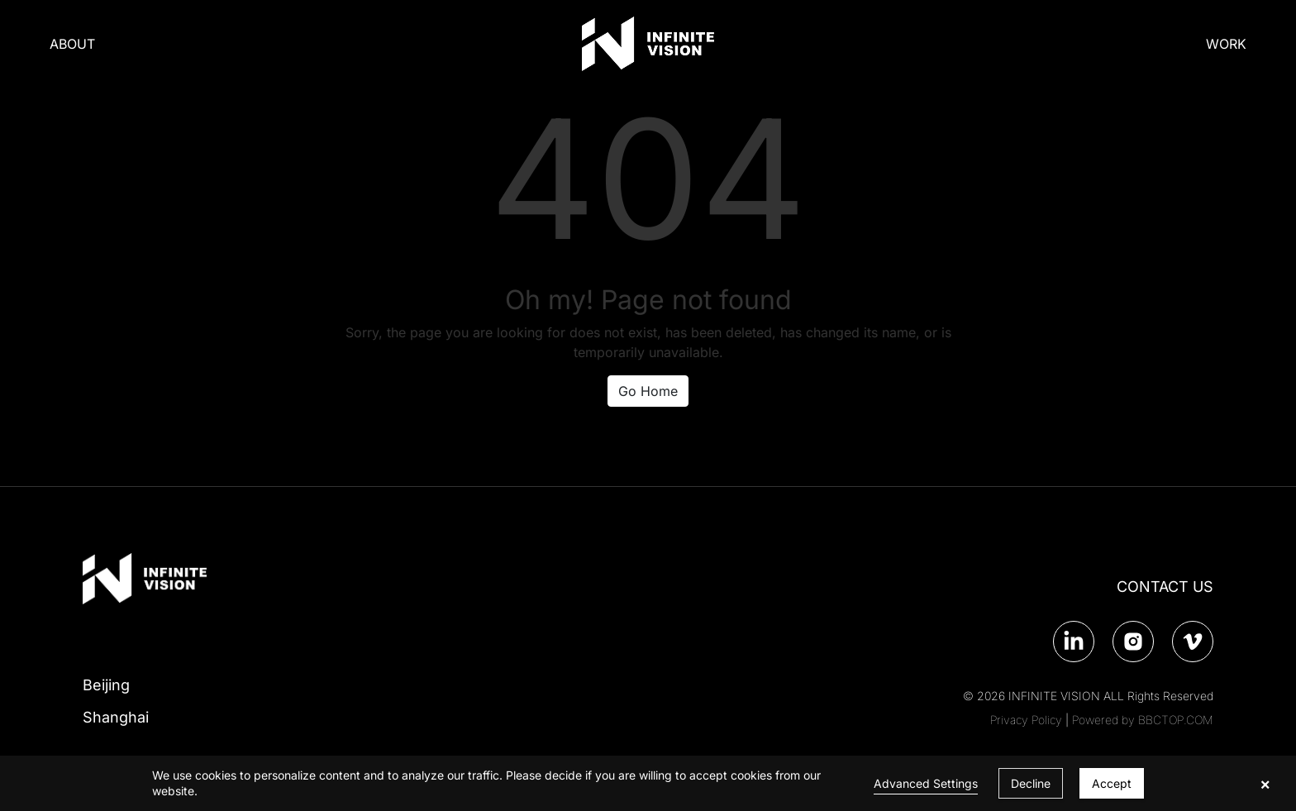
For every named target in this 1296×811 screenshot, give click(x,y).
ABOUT (72, 44)
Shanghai (116, 717)
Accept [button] (1112, 783)
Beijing (106, 685)
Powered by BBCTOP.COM (1142, 720)
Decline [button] (1031, 783)
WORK (1226, 44)
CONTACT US (1165, 586)
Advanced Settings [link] (926, 783)
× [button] (1265, 783)
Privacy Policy (1026, 720)
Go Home (648, 391)
